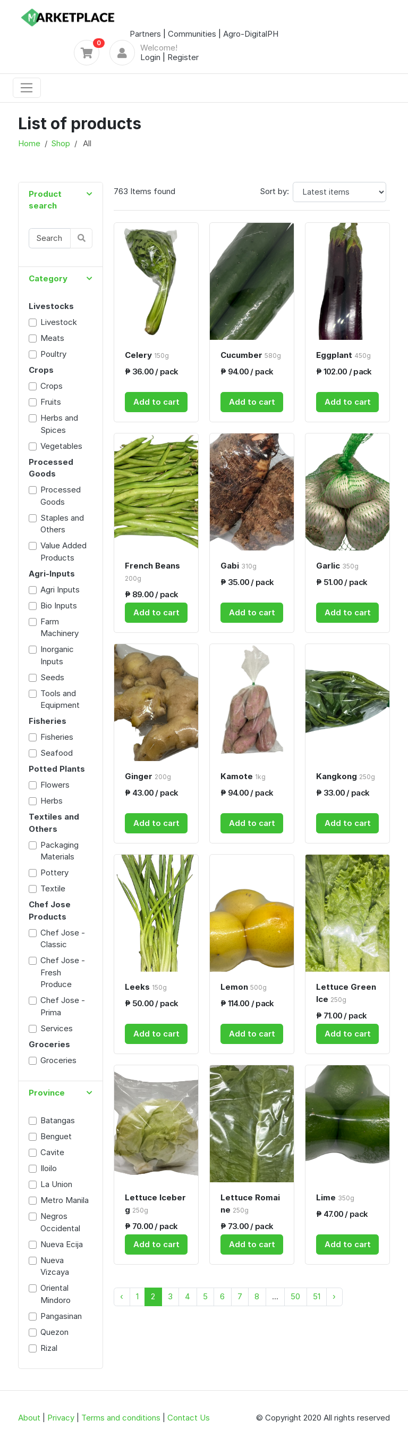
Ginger (148, 776)
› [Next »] (334, 1296)
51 (316, 1296)
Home (29, 143)
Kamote (243, 776)
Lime (335, 1197)
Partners (145, 34)
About (29, 1418)
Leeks (146, 987)
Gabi (238, 566)
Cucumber (250, 355)
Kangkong (345, 776)
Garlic (337, 566)
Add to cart (156, 402)
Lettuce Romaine (250, 1203)
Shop (60, 143)
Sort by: (274, 191)
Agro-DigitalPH (250, 34)
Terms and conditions (120, 1418)
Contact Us (188, 1418)
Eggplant (343, 355)
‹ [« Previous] (121, 1296)
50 (295, 1296)
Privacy (60, 1418)
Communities (192, 34)
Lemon (243, 987)
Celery (147, 355)
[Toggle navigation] (27, 88)
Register (183, 57)
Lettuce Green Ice (346, 993)
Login (150, 57)
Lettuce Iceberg (155, 1203)
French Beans (152, 571)
